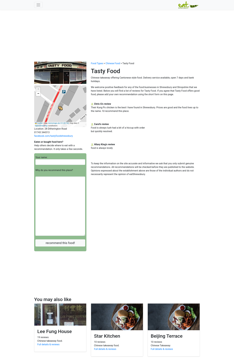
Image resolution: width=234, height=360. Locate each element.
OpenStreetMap (41, 126)
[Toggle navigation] (38, 5)
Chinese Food (113, 63)
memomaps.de (54, 123)
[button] (60, 108)
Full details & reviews (48, 344)
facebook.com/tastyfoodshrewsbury (53, 135)
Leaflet (39, 123)
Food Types (97, 63)
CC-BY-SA (64, 123)
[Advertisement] (117, 32)
